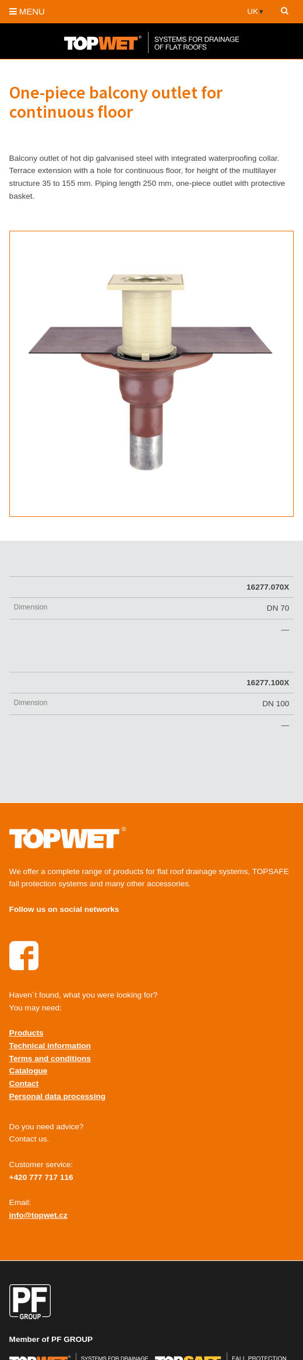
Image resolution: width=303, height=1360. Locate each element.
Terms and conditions (50, 1058)
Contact (24, 1083)
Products (26, 1032)
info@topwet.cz (38, 1215)
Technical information (50, 1045)
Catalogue (28, 1070)
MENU (27, 11)
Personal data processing (57, 1096)
